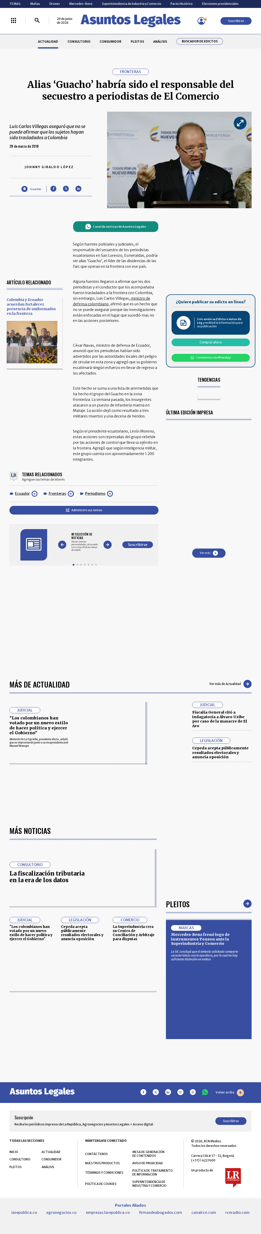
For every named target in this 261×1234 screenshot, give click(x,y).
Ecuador (22, 493)
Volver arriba (230, 1092)
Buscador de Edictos (200, 41)
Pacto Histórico (182, 4)
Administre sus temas (84, 510)
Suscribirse (236, 21)
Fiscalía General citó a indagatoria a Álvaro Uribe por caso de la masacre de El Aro (219, 719)
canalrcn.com (203, 1212)
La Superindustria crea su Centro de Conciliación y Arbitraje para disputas (133, 933)
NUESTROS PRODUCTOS (102, 1163)
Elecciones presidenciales (220, 4)
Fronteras (57, 493)
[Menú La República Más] (13, 21)
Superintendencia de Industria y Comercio (131, 4)
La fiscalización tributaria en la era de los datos (46, 877)
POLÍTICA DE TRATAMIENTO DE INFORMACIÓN (152, 1172)
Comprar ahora (211, 342)
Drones (54, 4)
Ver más (209, 553)
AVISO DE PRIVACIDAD (147, 1163)
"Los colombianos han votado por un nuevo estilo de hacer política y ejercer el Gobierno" (38, 725)
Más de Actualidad (39, 684)
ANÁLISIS (160, 41)
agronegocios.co (61, 1212)
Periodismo (95, 493)
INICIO (13, 1152)
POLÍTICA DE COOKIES (100, 1184)
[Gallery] (84, 542)
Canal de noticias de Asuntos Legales (115, 226)
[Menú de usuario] (201, 21)
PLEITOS (137, 41)
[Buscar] (37, 21)
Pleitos (178, 903)
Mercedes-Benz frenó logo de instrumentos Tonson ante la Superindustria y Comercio (200, 939)
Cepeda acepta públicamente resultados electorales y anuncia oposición (220, 752)
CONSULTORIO (79, 41)
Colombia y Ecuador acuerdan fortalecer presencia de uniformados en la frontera (31, 306)
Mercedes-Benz (81, 4)
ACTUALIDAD (48, 41)
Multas (35, 4)
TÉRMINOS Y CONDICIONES (104, 1172)
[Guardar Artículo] (31, 189)
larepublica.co (24, 1212)
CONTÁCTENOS (96, 1154)
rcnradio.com (237, 1212)
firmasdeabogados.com (160, 1212)
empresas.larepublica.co (108, 1212)
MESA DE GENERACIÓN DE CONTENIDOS (148, 1154)
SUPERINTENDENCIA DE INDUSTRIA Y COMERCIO (149, 1184)
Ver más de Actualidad (230, 684)
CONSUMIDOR (110, 41)
